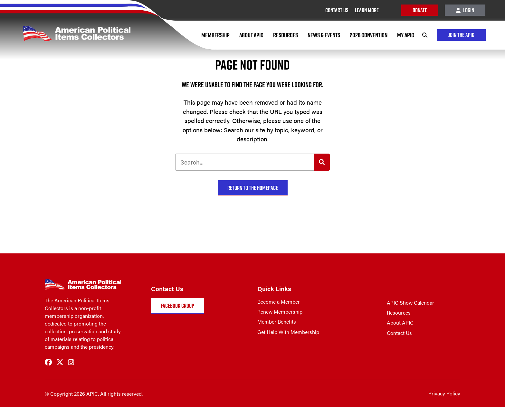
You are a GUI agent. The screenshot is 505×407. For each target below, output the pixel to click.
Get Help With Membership (288, 332)
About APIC (251, 35)
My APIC (405, 35)
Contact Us (399, 332)
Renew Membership (279, 311)
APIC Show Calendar (410, 302)
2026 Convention (368, 35)
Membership (215, 35)
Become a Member (278, 301)
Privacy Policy (444, 393)
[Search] (424, 35)
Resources (285, 35)
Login (465, 10)
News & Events (324, 35)
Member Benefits (276, 321)
